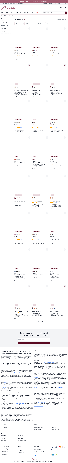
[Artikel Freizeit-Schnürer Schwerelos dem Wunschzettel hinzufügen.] (65, 101)
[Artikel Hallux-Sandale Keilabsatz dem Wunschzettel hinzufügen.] (29, 176)
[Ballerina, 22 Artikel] (3, 20)
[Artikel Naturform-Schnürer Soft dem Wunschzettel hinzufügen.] (29, 213)
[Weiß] (17, 87)
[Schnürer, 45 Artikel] (3, 30)
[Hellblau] (32, 87)
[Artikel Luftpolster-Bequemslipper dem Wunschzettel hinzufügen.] (65, 28)
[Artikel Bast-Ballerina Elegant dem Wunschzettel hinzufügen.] (65, 213)
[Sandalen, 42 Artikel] (3, 28)
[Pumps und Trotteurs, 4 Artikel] (5, 25)
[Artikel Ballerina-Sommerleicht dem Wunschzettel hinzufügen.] (47, 65)
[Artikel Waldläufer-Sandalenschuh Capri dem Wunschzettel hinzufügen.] (29, 286)
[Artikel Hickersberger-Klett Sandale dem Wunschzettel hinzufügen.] (47, 137)
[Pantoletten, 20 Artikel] (4, 27)
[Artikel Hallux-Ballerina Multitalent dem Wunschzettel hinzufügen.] (65, 137)
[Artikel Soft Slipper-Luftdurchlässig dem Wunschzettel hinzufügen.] (47, 213)
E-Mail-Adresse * (21, 339)
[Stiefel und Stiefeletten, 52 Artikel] (6, 33)
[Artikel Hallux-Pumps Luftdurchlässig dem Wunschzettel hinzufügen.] (47, 101)
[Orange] (15, 159)
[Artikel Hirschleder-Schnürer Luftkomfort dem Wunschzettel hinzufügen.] (29, 65)
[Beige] (15, 50)
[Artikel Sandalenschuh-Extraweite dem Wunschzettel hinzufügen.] (47, 249)
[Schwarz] (34, 87)
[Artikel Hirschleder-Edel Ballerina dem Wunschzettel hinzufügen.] (29, 249)
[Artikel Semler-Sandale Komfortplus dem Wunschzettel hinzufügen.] (65, 65)
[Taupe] (19, 308)
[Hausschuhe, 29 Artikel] (4, 22)
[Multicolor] (50, 87)
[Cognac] (32, 198)
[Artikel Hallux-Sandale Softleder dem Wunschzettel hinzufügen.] (47, 176)
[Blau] (17, 50)
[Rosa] (36, 50)
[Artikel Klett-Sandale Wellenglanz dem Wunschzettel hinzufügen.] (65, 286)
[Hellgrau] (54, 50)
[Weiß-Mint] (17, 122)
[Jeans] (52, 122)
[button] (62, 19)
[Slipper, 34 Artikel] (3, 31)
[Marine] (34, 271)
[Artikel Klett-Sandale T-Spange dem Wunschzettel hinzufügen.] (65, 249)
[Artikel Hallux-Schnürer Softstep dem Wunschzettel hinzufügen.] (29, 101)
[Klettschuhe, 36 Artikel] (4, 23)
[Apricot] (50, 198)
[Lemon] (32, 234)
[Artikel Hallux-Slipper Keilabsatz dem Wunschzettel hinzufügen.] (65, 176)
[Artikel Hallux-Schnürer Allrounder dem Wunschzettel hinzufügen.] (29, 28)
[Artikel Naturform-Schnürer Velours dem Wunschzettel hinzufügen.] (47, 28)
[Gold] (50, 50)
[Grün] (19, 198)
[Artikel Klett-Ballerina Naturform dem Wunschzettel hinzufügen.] (29, 137)
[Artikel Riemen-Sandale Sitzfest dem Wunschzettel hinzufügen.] (47, 286)
